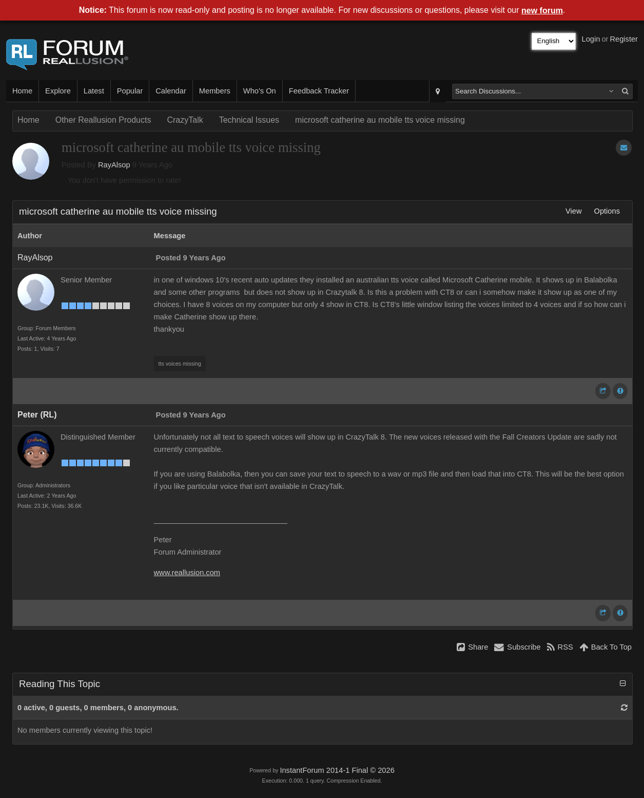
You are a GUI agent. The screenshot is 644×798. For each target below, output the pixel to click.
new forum (542, 10)
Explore (58, 91)
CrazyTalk (185, 120)
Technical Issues (249, 120)
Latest (93, 91)
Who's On (259, 91)
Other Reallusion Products (103, 120)
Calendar (170, 91)
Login (591, 39)
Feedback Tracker (319, 91)
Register (624, 39)
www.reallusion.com (187, 572)
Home (22, 91)
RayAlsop (114, 165)
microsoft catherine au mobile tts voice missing (380, 120)
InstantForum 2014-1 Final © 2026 (337, 770)
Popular (130, 91)
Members (215, 91)
